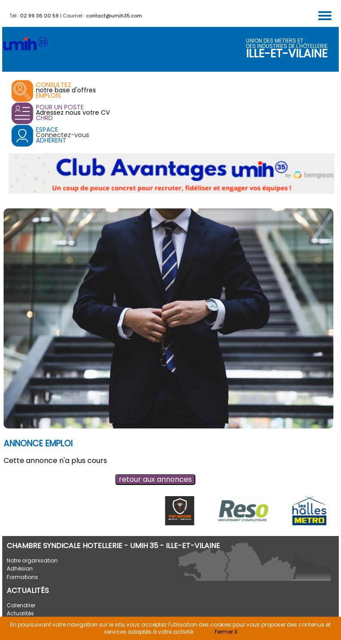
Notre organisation (32, 560)
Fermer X (226, 632)
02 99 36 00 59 (39, 15)
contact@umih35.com (114, 15)
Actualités (20, 613)
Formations (22, 577)
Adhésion (20, 568)
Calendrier (21, 605)
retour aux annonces (155, 479)
